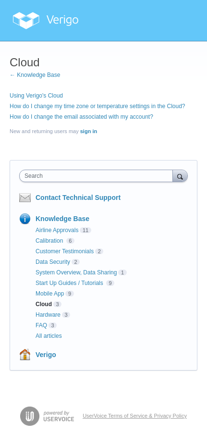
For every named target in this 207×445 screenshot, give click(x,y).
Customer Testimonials (65, 251)
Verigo (46, 354)
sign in (88, 131)
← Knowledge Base (35, 75)
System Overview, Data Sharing (76, 272)
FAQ (41, 325)
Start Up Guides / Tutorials (70, 283)
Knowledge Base (62, 218)
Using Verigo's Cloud (36, 95)
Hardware (48, 314)
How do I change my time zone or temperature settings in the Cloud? (97, 106)
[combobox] (98, 176)
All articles (49, 336)
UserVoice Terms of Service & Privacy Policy (135, 416)
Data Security (53, 262)
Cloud (44, 304)
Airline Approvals (57, 230)
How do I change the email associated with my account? (81, 116)
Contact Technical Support (78, 197)
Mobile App (50, 293)
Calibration (50, 240)
